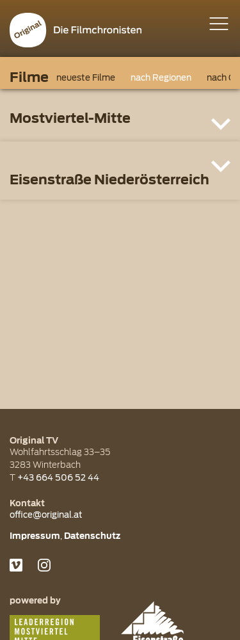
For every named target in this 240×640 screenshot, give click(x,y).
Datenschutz (92, 536)
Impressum (35, 536)
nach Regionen (161, 77)
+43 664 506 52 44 (58, 477)
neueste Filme (85, 77)
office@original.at (46, 514)
